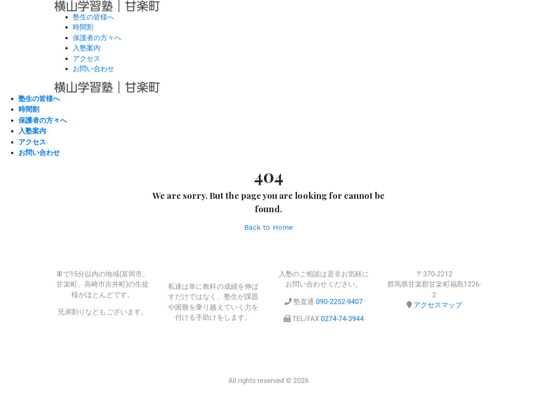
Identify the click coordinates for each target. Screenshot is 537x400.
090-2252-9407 (339, 302)
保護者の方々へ (97, 38)
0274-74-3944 (342, 319)
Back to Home (268, 227)
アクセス (86, 58)
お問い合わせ (93, 69)
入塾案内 (86, 48)
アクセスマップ (438, 305)
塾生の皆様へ (93, 17)
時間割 (83, 27)
